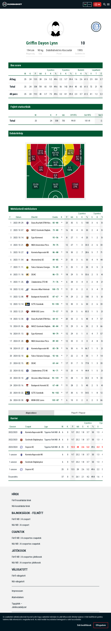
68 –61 (55, 319)
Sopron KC (29, 447)
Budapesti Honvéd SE (40, 297)
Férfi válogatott (19, 575)
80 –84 (55, 326)
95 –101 (55, 378)
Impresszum (17, 591)
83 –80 (55, 223)
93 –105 (55, 304)
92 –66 (55, 356)
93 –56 (55, 237)
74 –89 (55, 267)
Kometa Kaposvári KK (40, 252)
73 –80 (55, 230)
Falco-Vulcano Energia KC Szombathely (47, 267)
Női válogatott (18, 581)
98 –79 (55, 334)
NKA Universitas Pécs (40, 245)
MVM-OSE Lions (37, 311)
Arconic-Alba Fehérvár (40, 289)
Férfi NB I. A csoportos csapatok (27, 538)
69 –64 (55, 363)
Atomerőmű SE (37, 260)
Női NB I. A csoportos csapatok (26, 543)
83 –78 (55, 348)
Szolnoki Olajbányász (34, 439)
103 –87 (55, 400)
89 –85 (55, 260)
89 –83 (55, 341)
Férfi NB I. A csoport (21, 519)
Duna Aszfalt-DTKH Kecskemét (44, 223)
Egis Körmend (37, 237)
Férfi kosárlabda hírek (21, 500)
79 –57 (55, 311)
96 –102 (55, 393)
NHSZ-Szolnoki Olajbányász (42, 230)
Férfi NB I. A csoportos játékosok (27, 556)
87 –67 (55, 297)
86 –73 (55, 274)
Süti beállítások (84, 625)
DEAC (33, 274)
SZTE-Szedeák (37, 304)
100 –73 (55, 289)
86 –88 (55, 252)
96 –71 (55, 370)
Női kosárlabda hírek (21, 506)
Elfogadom (101, 625)
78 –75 (55, 245)
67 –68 (55, 385)
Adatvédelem (18, 597)
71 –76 (55, 282)
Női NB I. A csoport (20, 525)
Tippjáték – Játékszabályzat (19, 605)
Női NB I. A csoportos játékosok (26, 562)
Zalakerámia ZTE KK (39, 282)
